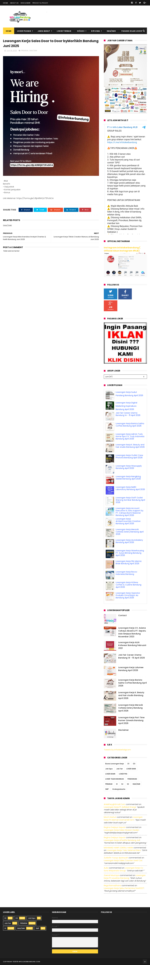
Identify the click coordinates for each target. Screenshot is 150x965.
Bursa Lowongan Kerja (114, 763)
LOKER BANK (131, 769)
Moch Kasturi (110, 817)
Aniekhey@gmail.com (114, 804)
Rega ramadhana (112, 885)
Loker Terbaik (64, 31)
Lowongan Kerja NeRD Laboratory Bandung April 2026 (130, 488)
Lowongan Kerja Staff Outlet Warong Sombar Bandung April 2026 (130, 500)
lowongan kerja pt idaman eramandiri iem (123, 818)
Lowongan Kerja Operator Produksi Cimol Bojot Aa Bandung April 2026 (128, 595)
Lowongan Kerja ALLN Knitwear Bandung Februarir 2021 (132, 645)
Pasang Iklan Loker (131, 31)
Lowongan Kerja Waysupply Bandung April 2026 (129, 467)
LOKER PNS (123, 774)
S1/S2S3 (81, 31)
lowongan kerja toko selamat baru (124, 850)
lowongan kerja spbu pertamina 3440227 (124, 888)
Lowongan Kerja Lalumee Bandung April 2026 (130, 669)
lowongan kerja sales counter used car (123, 860)
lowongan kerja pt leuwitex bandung (125, 876)
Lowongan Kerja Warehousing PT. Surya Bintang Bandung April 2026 (130, 553)
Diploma (95, 31)
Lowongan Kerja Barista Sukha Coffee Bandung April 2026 (130, 424)
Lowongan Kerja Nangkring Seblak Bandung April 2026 (128, 477)
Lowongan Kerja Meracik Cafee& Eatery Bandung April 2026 (130, 531)
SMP (107, 789)
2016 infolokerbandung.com (27, 961)
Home (5, 3)
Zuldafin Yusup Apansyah (116, 857)
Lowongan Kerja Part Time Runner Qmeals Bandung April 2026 (131, 720)
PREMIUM (24, 50)
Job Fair (119, 769)
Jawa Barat (44, 31)
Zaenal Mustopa (111, 875)
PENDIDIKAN (132, 779)
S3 (128, 784)
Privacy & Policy (40, 3)
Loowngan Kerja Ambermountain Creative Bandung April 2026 (128, 521)
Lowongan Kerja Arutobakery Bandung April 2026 (129, 541)
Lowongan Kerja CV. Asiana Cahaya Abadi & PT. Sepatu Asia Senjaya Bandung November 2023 (132, 632)
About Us (14, 3)
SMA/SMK (111, 31)
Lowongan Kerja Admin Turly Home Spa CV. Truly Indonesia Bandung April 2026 (130, 436)
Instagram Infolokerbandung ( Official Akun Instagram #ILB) (122, 249)
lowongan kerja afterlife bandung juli (122, 840)
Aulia (106, 867)
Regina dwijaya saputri (114, 827)
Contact (122, 615)
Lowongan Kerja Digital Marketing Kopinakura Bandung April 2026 (126, 406)
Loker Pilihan (24, 31)
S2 (122, 784)
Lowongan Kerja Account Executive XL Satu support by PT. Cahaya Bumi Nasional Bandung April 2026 (129, 511)
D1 (128, 763)
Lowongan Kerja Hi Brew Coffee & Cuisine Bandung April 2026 (128, 584)
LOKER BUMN (110, 774)
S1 (117, 784)
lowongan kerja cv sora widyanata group (123, 869)
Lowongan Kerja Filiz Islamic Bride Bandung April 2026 (129, 562)
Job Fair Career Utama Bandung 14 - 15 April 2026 (128, 414)
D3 (134, 763)
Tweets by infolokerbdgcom (117, 749)
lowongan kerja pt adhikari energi (120, 807)
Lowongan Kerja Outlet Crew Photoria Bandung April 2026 (129, 456)
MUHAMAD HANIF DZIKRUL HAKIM (118, 847)
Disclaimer (25, 3)
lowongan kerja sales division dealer (121, 830)
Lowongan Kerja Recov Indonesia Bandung (126, 573)
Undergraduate (118, 789)
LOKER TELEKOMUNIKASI (114, 779)
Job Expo (109, 769)
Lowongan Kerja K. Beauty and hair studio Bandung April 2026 (130, 445)
